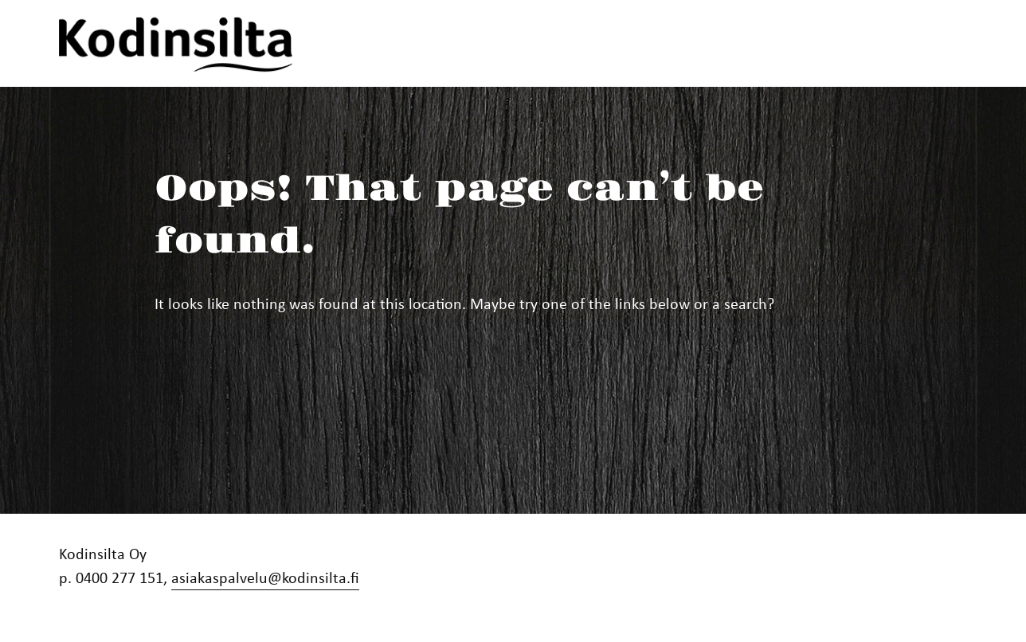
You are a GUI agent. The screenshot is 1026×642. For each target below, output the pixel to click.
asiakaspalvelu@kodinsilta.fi (265, 577)
